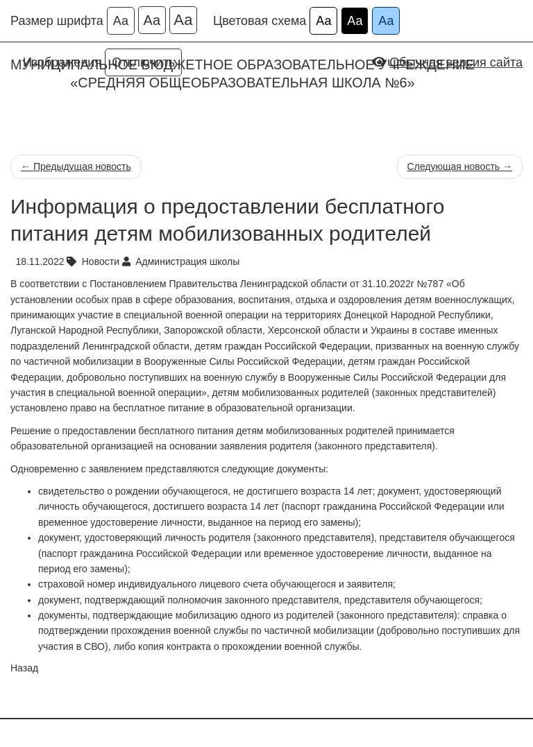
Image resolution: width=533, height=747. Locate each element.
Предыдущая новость (76, 166)
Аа (120, 21)
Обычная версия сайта (456, 62)
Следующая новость (459, 166)
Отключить (143, 62)
